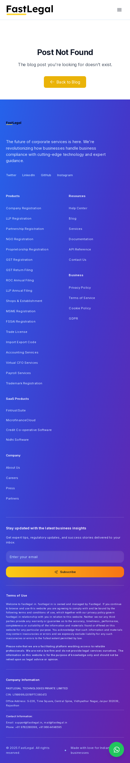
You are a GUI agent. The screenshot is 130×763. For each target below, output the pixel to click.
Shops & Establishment (24, 301)
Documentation (81, 239)
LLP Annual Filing (19, 290)
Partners (12, 498)
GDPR (73, 318)
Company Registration (23, 208)
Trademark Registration (24, 383)
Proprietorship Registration (27, 249)
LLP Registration (19, 218)
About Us (13, 467)
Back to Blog (65, 81)
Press (10, 488)
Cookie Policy (79, 308)
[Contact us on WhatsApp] (116, 749)
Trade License (16, 332)
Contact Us (77, 260)
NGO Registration (20, 239)
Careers (12, 478)
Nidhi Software (17, 440)
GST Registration (19, 260)
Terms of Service (82, 298)
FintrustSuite (16, 410)
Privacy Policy (80, 287)
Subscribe (65, 572)
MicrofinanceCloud (21, 420)
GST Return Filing (19, 270)
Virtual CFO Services (22, 363)
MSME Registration (21, 311)
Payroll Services (18, 373)
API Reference (80, 249)
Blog (72, 218)
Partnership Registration (25, 229)
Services (75, 229)
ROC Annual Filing (20, 280)
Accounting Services (22, 352)
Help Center (78, 208)
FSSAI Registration (20, 321)
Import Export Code (21, 342)
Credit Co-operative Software (29, 430)
